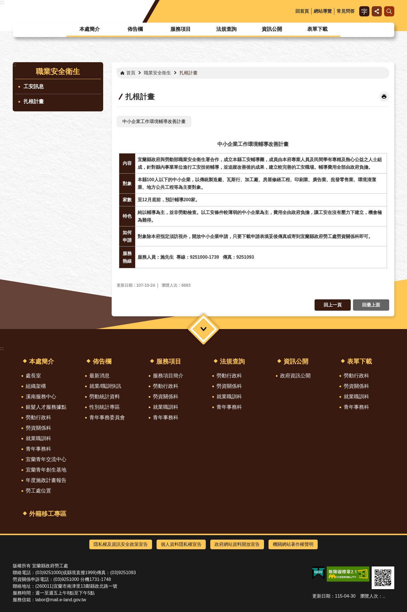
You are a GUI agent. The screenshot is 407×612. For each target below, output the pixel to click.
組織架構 (36, 386)
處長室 (33, 376)
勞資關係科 (38, 428)
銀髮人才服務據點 (46, 407)
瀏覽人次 (369, 596)
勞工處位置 (38, 491)
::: (2, 2)
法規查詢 (226, 29)
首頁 (130, 72)
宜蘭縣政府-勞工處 (59, 11)
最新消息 (99, 376)
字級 (364, 11)
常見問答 (346, 11)
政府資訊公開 (295, 376)
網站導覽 (323, 11)
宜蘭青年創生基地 (46, 470)
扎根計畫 (33, 101)
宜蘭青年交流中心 (46, 459)
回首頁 (302, 11)
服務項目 (180, 29)
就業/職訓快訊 (105, 386)
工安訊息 (33, 86)
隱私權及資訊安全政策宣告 (121, 544)
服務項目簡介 (168, 376)
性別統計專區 (104, 407)
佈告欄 (135, 29)
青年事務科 (38, 449)
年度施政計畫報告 (46, 480)
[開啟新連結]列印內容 (384, 97)
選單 (203, 329)
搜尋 (389, 11)
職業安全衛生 (58, 71)
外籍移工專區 (47, 513)
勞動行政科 (38, 417)
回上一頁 (333, 304)
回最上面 (371, 304)
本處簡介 (89, 29)
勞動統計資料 (104, 396)
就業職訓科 (38, 438)
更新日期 (321, 596)
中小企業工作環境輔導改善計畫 (154, 121)
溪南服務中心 (41, 396)
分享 (377, 11)
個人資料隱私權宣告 (181, 544)
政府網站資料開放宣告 (237, 544)
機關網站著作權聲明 (293, 544)
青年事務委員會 (107, 417)
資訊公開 (272, 29)
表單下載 (317, 29)
